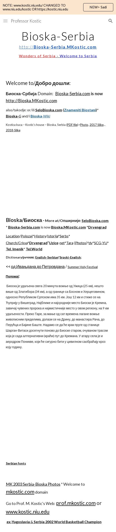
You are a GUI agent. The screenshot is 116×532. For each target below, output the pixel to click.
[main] (58, 44)
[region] (58, 7)
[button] (5, 21)
